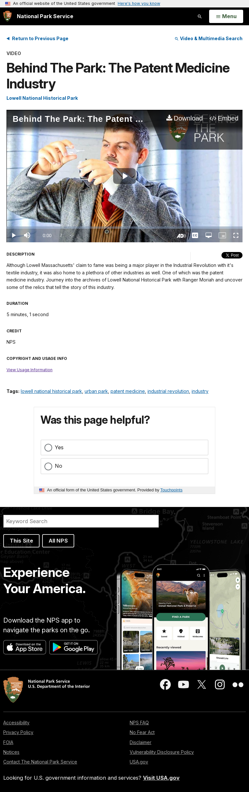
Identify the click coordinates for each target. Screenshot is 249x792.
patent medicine (128, 391)
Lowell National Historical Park (42, 98)
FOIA (8, 742)
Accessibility (16, 722)
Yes (59, 447)
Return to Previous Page (40, 38)
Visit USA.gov (161, 778)
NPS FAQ (139, 722)
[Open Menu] (226, 16)
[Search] (81, 521)
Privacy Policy (18, 732)
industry (200, 391)
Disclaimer (140, 742)
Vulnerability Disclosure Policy (162, 752)
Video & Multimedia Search (208, 38)
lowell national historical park (51, 391)
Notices (11, 752)
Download (188, 118)
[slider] (124, 227)
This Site (21, 540)
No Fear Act (142, 732)
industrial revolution (168, 391)
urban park (96, 391)
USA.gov (139, 761)
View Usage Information (29, 369)
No (58, 466)
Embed (228, 118)
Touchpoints (171, 490)
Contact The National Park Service (40, 761)
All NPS (58, 540)
